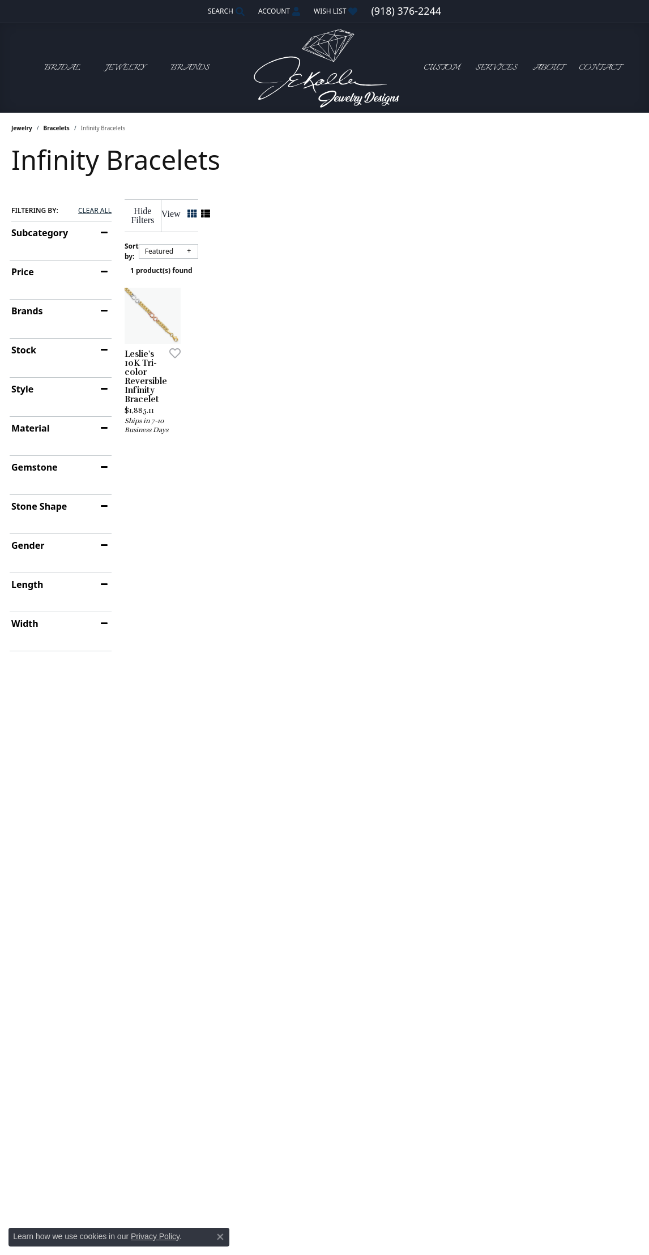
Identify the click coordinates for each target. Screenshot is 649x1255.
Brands (27, 310)
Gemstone (34, 467)
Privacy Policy (155, 1236)
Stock (23, 350)
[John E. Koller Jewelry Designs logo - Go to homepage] (324, 67)
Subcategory (39, 232)
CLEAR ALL (95, 210)
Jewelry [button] (125, 68)
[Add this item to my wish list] (283, 455)
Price (22, 271)
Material (30, 428)
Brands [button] (190, 68)
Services (496, 68)
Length (27, 584)
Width (25, 623)
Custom (442, 68)
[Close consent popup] (220, 1236)
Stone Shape (39, 506)
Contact (600, 68)
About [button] (547, 68)
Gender (27, 545)
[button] (225, 11)
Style (22, 389)
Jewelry (21, 128)
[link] (406, 11)
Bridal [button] (62, 68)
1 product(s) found (381, 261)
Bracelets (57, 128)
